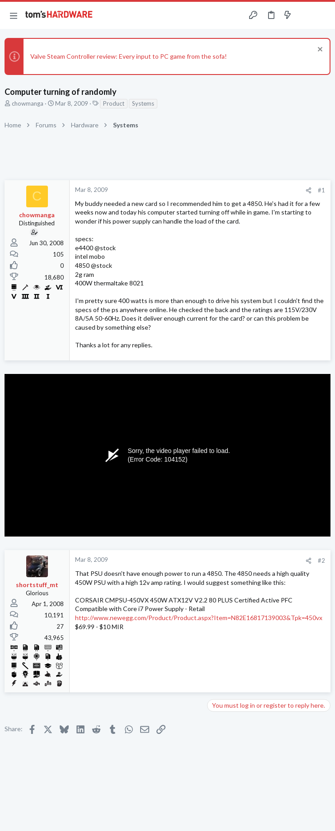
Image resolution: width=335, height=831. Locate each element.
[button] (14, 15)
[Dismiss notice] (319, 50)
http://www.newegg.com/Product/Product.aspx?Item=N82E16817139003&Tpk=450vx (198, 617)
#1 (321, 190)
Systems (143, 103)
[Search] (322, 15)
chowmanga (27, 103)
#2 (321, 560)
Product (113, 103)
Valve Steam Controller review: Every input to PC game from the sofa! (128, 56)
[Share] (308, 190)
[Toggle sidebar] (305, 15)
